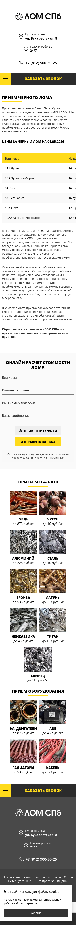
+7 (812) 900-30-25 (41, 62)
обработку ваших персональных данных (38, 458)
